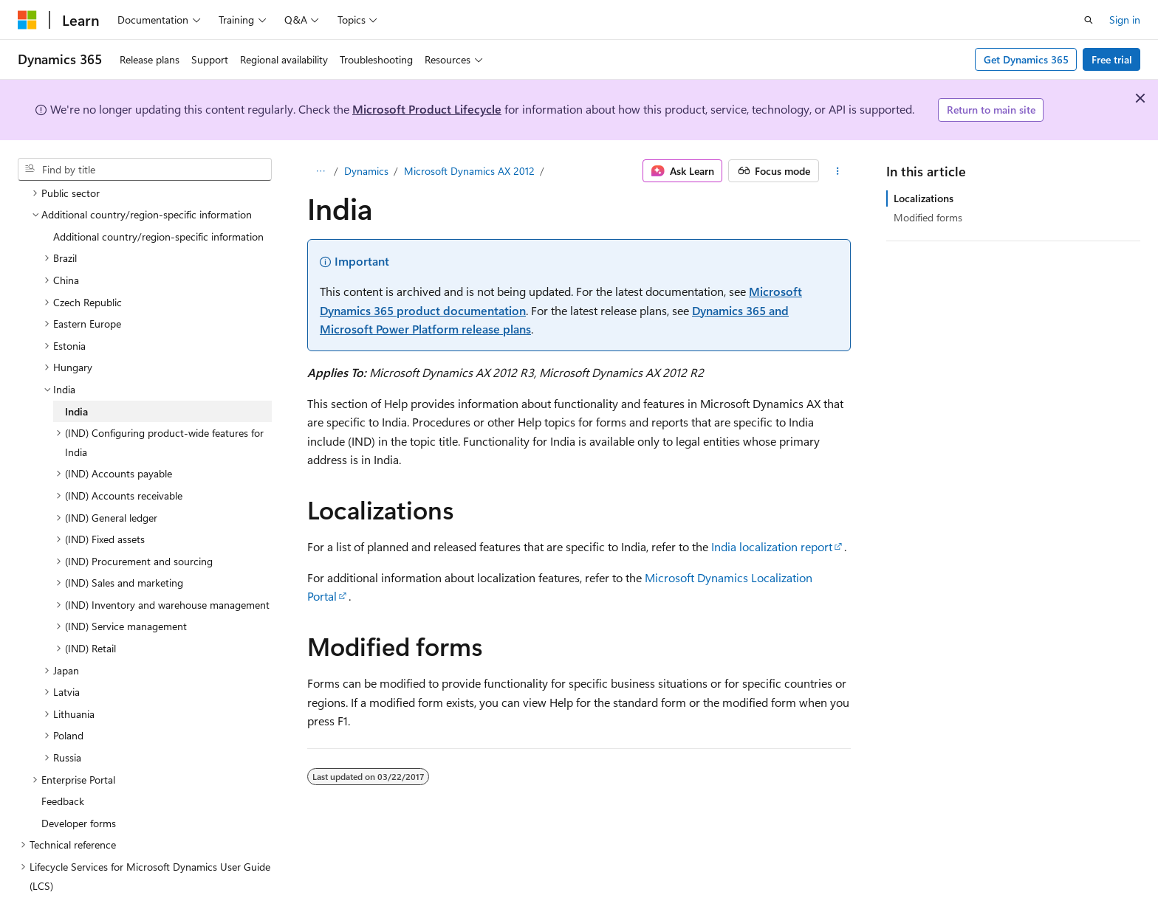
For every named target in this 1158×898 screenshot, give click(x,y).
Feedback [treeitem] (62, 766)
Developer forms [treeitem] (78, 788)
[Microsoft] (27, 20)
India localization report (771, 546)
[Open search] (1088, 20)
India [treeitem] (76, 376)
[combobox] (145, 170)
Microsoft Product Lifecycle (426, 109)
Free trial (1112, 59)
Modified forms (928, 217)
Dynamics (366, 171)
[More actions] (838, 171)
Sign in (1124, 20)
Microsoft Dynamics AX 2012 (469, 171)
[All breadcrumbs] (320, 171)
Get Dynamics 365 (1026, 59)
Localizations (923, 198)
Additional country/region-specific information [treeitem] (158, 201)
